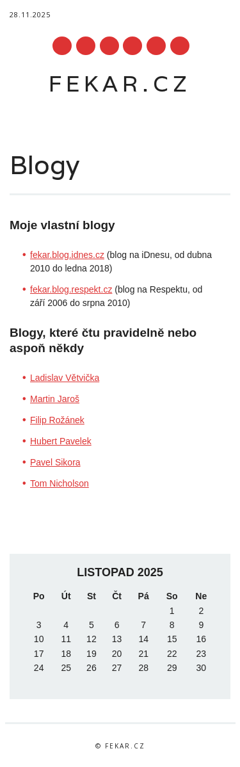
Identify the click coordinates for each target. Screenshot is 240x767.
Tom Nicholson (59, 483)
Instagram (156, 45)
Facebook (62, 45)
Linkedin (109, 45)
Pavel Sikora (55, 462)
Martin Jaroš (54, 399)
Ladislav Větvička (64, 378)
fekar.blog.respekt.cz (71, 289)
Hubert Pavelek (61, 441)
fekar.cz (120, 83)
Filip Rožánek (57, 420)
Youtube (132, 45)
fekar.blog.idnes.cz (67, 255)
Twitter (85, 45)
